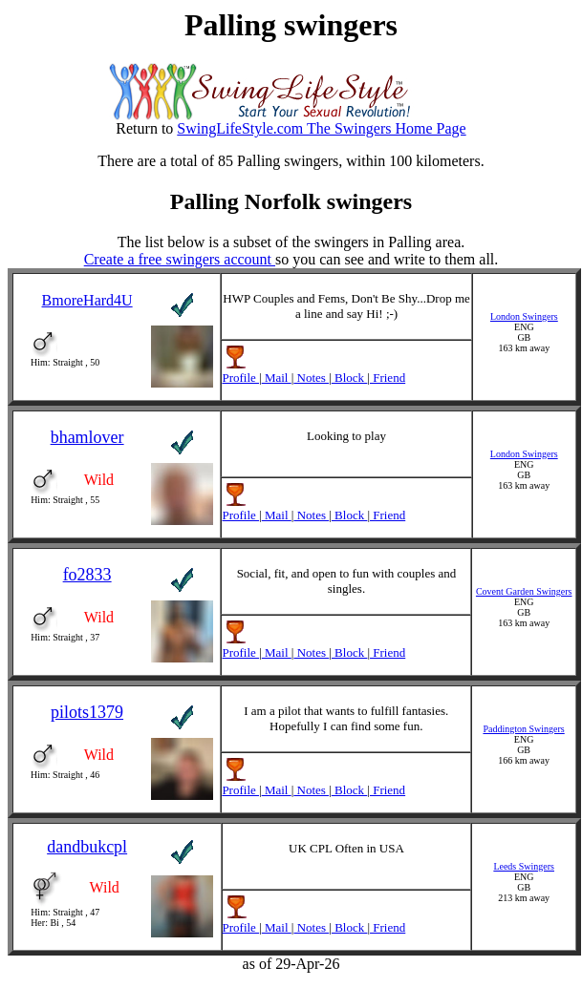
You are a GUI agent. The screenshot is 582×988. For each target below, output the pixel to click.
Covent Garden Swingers (524, 591)
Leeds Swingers (523, 866)
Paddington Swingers (523, 729)
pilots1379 (87, 712)
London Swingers (524, 316)
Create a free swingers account (179, 259)
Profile (240, 377)
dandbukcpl (87, 846)
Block (350, 377)
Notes (311, 377)
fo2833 (87, 574)
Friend (387, 377)
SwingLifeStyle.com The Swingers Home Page (321, 128)
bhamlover (87, 437)
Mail (276, 377)
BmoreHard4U (87, 300)
